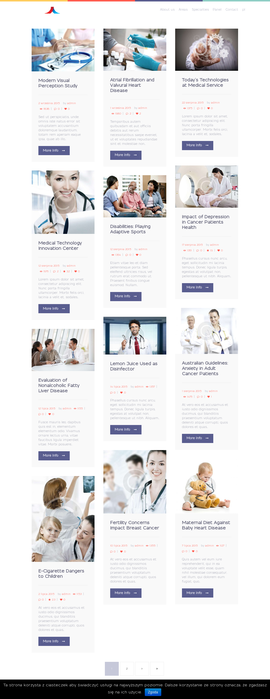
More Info (50, 150)
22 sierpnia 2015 (193, 102)
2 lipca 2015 (46, 594)
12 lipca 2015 (46, 408)
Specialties (200, 9)
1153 (79, 594)
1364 (118, 255)
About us (167, 9)
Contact (232, 9)
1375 (189, 108)
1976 (45, 271)
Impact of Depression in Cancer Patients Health (205, 222)
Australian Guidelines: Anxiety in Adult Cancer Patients (205, 368)
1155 (80, 408)
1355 (152, 545)
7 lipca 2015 (190, 545)
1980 (118, 113)
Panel (217, 9)
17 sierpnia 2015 (192, 245)
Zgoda (153, 692)
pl (243, 9)
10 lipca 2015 (118, 545)
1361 (189, 250)
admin (71, 103)
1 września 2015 (120, 108)
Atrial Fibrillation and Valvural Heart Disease (132, 85)
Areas (183, 9)
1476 (189, 397)
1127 (222, 545)
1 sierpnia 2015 (191, 391)
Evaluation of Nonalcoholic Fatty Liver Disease (58, 385)
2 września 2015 (49, 103)
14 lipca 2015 (118, 386)
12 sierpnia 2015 (48, 266)
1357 (152, 386)
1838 (46, 109)
